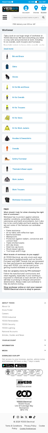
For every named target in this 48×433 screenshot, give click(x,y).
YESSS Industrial (9, 317)
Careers (5, 314)
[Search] (43, 17)
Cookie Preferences (28, 428)
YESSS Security (8, 324)
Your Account (24, 340)
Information (24, 345)
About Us (6, 306)
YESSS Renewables (10, 321)
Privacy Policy (30, 426)
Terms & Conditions (13, 426)
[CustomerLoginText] (26, 8)
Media (24, 350)
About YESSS (24, 303)
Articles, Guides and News (13, 335)
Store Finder (7, 310)
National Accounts (10, 332)
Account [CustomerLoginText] (26, 13)
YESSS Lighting (8, 328)
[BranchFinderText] (36, 9)
